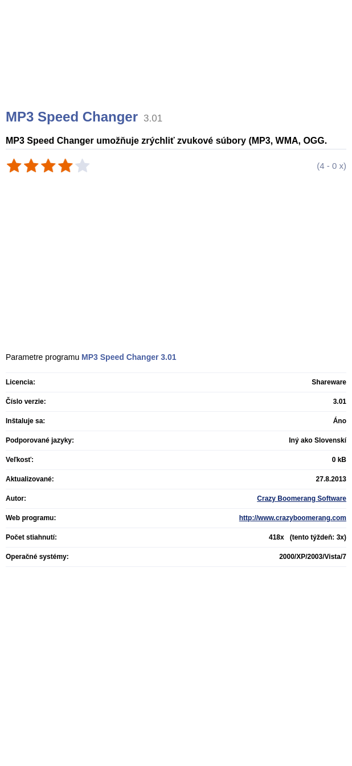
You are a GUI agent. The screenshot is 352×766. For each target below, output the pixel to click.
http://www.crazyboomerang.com (292, 518)
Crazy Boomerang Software (301, 498)
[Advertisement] (177, 68)
